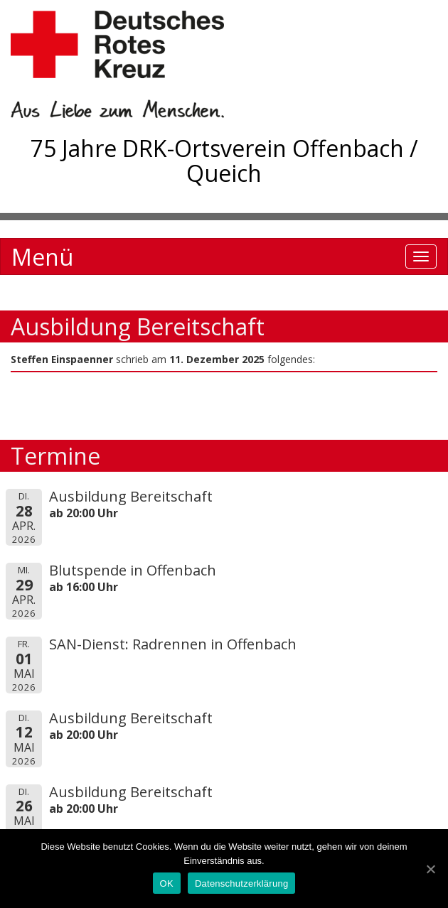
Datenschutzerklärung (241, 883)
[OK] (430, 869)
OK (167, 883)
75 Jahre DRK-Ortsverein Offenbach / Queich (224, 160)
